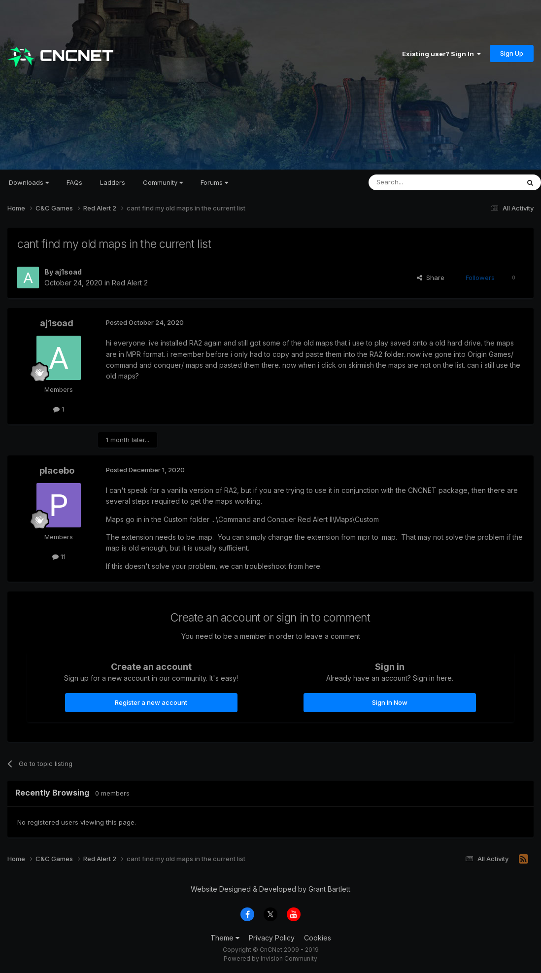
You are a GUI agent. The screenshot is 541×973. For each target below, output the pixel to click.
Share (430, 277)
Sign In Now (389, 702)
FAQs (74, 182)
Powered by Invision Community (270, 958)
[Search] (419, 182)
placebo (56, 470)
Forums (214, 182)
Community (163, 182)
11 (59, 556)
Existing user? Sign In (441, 54)
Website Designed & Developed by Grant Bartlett (270, 889)
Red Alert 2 (130, 282)
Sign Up (511, 53)
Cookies (317, 938)
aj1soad (68, 272)
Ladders (112, 182)
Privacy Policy (272, 938)
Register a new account (151, 702)
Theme (224, 938)
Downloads (29, 182)
